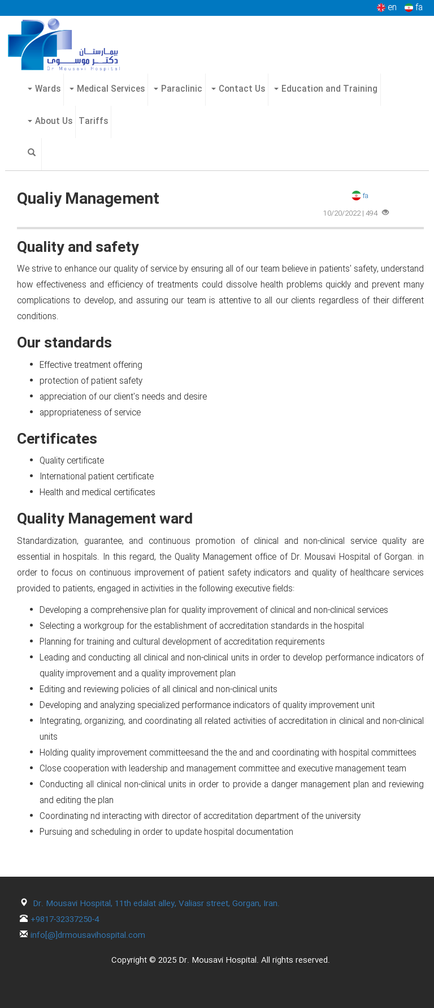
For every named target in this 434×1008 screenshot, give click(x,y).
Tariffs (93, 121)
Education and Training (325, 89)
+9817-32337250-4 (65, 919)
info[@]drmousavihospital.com (88, 935)
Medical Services (107, 89)
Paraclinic (178, 89)
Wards (44, 89)
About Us (50, 121)
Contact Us (238, 89)
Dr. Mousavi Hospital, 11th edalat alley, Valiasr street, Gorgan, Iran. (156, 904)
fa (359, 196)
